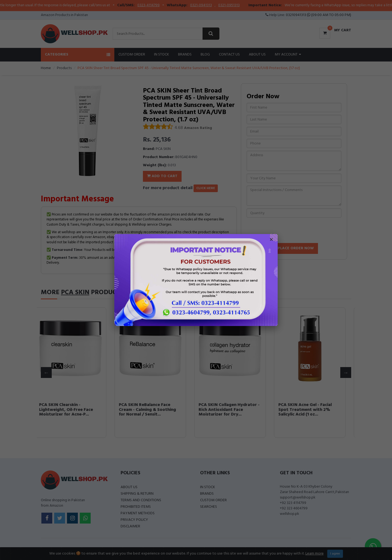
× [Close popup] (271, 240)
